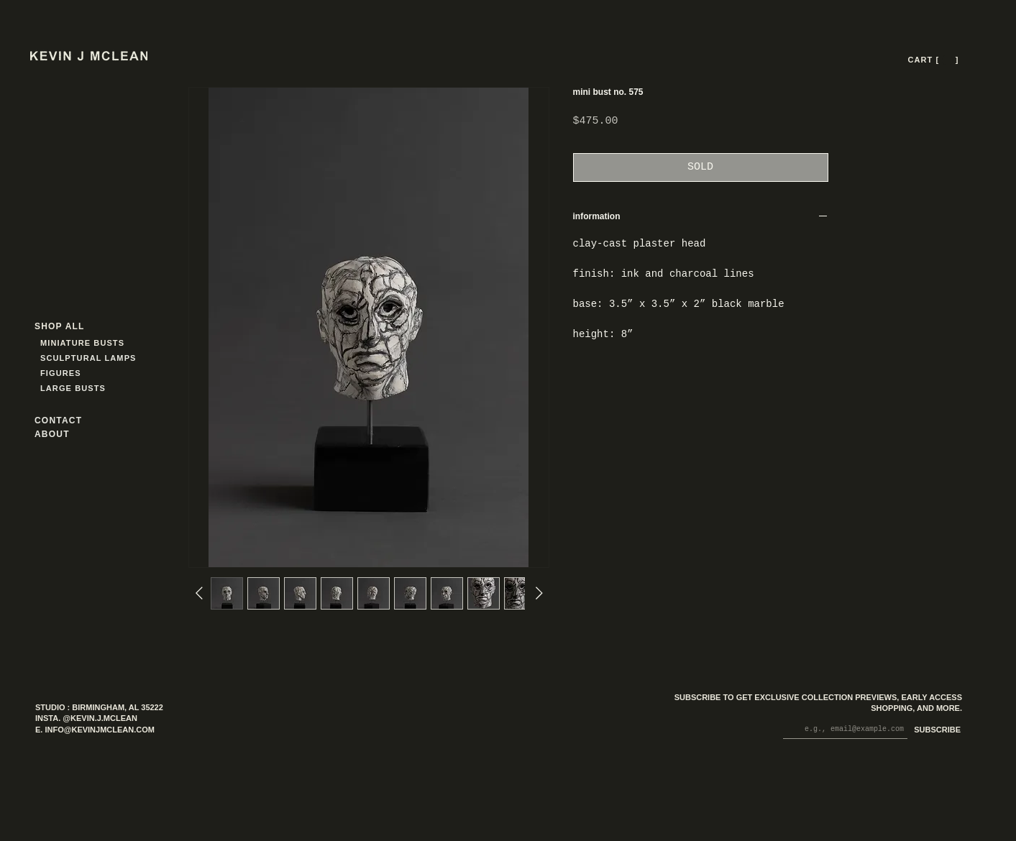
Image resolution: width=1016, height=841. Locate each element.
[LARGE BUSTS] (77, 388)
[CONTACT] (71, 420)
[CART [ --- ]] (935, 59)
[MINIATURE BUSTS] (137, 343)
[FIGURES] (82, 373)
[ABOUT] (71, 434)
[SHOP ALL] (86, 327)
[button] (947, 60)
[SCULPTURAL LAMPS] (90, 358)
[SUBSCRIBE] (934, 731)
